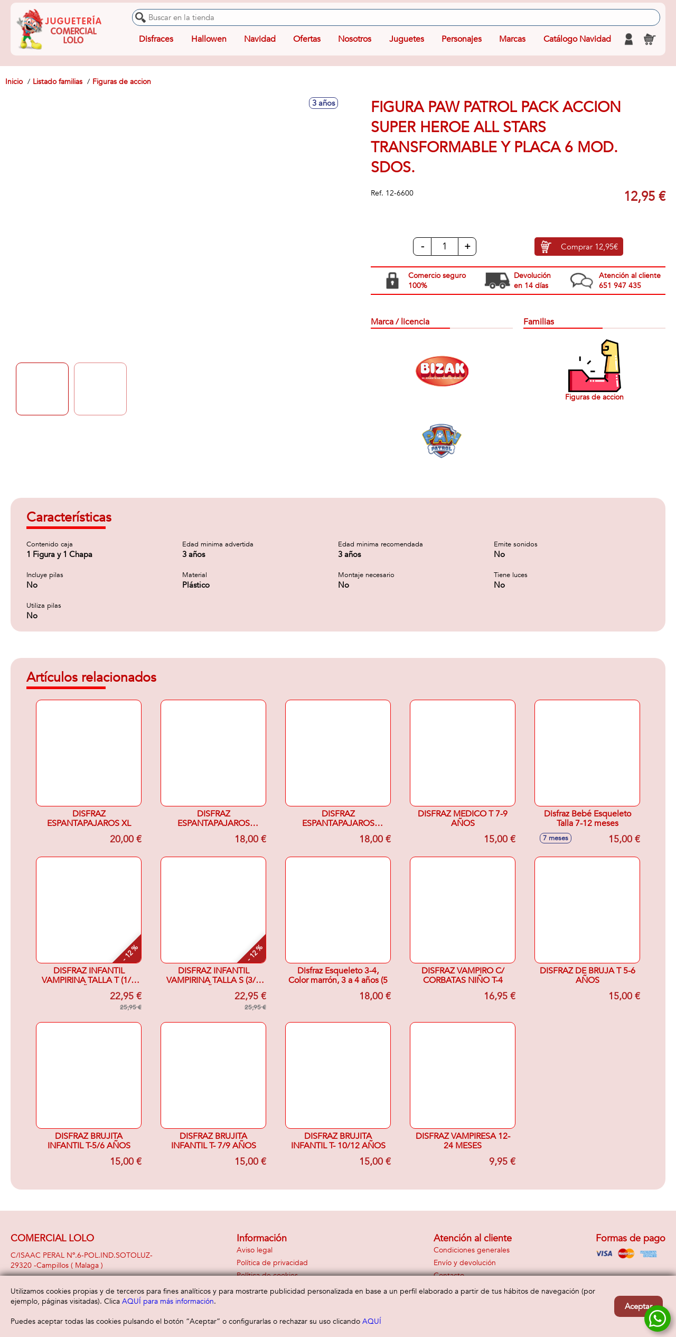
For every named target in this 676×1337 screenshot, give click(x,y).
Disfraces (156, 39)
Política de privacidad (272, 1263)
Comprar (589, 247)
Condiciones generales (472, 1250)
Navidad (260, 39)
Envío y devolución (465, 1263)
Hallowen (209, 39)
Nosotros (354, 39)
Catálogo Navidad (577, 39)
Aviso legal (255, 1250)
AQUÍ (371, 1321)
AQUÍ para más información (168, 1301)
